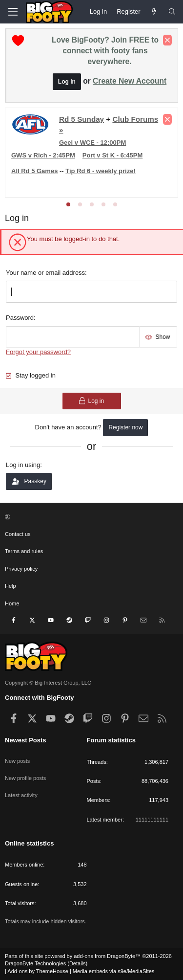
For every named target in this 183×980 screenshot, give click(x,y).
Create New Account (129, 81)
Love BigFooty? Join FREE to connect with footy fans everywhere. (105, 51)
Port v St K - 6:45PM (112, 155)
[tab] (68, 204)
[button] (90, 517)
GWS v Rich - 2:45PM (43, 155)
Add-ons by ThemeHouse (37, 971)
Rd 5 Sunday (81, 119)
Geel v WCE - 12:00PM (92, 142)
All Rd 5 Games (34, 171)
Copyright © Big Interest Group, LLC (48, 683)
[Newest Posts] (154, 11)
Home (12, 603)
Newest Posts (25, 740)
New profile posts (25, 778)
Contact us (18, 534)
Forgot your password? (38, 352)
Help (10, 586)
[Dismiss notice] (167, 40)
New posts (17, 761)
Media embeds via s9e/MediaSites (114, 971)
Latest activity (21, 795)
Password (20, 317)
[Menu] (12, 11)
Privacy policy (21, 569)
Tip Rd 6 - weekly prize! (100, 171)
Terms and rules (24, 551)
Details (77, 963)
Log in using (23, 464)
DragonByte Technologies (35, 963)
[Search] (172, 11)
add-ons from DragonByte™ (107, 956)
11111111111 (152, 820)
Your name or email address (45, 272)
